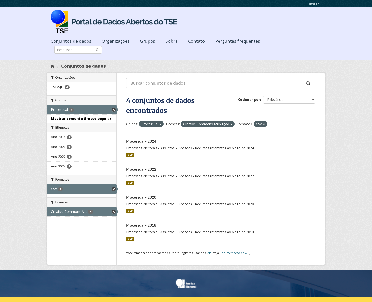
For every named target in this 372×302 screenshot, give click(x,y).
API (209, 253)
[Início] (53, 66)
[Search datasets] (78, 50)
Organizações (116, 41)
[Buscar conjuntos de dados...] (214, 83)
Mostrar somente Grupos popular (81, 118)
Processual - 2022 (141, 169)
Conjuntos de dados (71, 41)
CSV (130, 155)
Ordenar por (249, 99)
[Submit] (97, 49)
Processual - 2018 (141, 225)
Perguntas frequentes (237, 41)
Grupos (147, 41)
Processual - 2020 (141, 197)
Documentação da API (234, 253)
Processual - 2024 (141, 141)
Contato (196, 41)
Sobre (172, 41)
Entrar (313, 3)
